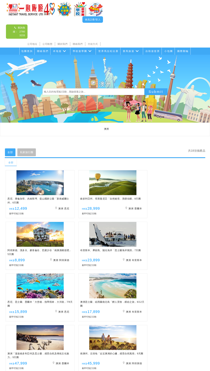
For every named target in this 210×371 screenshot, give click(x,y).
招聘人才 (132, 353)
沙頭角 (50, 347)
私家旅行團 (29, 152)
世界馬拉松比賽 (108, 51)
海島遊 (61, 347)
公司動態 (47, 44)
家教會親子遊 (92, 347)
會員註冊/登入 (92, 19)
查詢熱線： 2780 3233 (19, 31)
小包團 (168, 51)
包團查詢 (27, 51)
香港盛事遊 (143, 347)
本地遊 (57, 51)
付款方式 (93, 44)
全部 (11, 152)
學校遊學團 (80, 51)
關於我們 (62, 44)
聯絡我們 (78, 44)
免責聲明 (145, 353)
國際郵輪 (183, 51)
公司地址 (32, 44)
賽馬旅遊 (128, 51)
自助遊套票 (152, 51)
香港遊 (157, 347)
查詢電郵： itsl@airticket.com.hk (105, 327)
